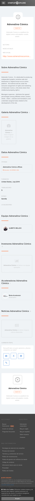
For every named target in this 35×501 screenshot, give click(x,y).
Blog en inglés (24, 429)
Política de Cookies (7, 470)
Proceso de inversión (8, 451)
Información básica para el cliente (12, 465)
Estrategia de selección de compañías (13, 448)
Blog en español (25, 431)
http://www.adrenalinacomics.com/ (17, 56)
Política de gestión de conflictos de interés (14, 459)
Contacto (22, 437)
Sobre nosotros (24, 434)
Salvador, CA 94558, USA (11, 170)
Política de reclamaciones (9, 456)
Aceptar (17, 498)
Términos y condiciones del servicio (12, 454)
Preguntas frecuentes (8, 431)
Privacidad (5, 468)
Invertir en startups (7, 429)
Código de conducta (8, 462)
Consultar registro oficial (7, 484)
